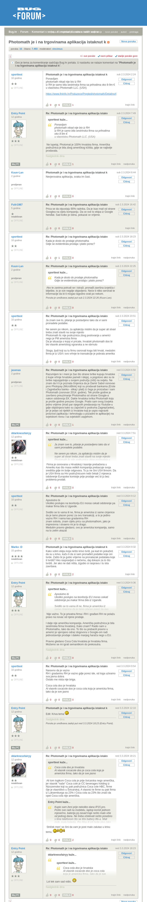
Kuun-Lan (17, 172)
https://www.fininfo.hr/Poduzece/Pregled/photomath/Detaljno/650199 (85, 93)
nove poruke (111, 32)
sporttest (17, 74)
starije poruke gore (127, 56)
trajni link (130, 104)
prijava (54, 32)
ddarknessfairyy (21, 433)
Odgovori (126, 79)
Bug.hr (13, 31)
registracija (66, 32)
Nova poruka (128, 41)
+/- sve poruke (87, 56)
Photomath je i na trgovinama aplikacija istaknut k (76, 74)
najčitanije (96, 32)
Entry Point (18, 113)
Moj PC (15, 164)
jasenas (16, 370)
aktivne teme (82, 32)
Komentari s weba (43, 31)
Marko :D (17, 547)
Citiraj (126, 83)
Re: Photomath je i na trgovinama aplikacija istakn (77, 113)
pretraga (133, 32)
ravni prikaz (107, 56)
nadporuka (129, 164)
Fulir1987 (17, 204)
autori (124, 32)
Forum (24, 31)
